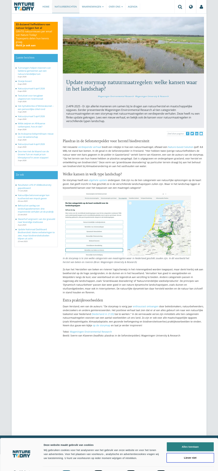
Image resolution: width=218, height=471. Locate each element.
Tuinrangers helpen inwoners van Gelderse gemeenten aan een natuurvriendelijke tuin (34, 70)
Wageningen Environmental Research (116, 96)
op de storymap (101, 325)
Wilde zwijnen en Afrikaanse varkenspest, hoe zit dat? (31, 125)
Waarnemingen (93, 6)
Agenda (132, 6)
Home (45, 6)
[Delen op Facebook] (187, 133)
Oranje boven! (25, 81)
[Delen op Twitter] (192, 133)
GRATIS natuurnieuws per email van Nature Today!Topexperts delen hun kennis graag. (34, 38)
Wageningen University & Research (152, 96)
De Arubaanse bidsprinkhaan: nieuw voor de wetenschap (35, 135)
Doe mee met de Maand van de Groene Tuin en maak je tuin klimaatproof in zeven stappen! (33, 154)
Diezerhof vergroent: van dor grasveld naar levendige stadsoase (36, 221)
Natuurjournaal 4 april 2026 (31, 144)
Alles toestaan (190, 438)
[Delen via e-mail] (201, 133)
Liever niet (190, 449)
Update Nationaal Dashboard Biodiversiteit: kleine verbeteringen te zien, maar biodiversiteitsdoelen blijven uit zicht (36, 234)
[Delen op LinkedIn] (196, 133)
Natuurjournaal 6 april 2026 (31, 88)
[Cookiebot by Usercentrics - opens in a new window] (21, 464)
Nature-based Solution (180, 147)
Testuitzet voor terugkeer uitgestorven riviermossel (30, 97)
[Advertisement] (133, 369)
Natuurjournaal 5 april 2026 (31, 116)
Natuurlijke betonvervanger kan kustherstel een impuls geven (33, 197)
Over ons (116, 6)
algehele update (98, 180)
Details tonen (180, 464)
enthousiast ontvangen (146, 306)
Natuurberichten (66, 6)
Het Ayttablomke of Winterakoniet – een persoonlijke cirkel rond (36, 107)
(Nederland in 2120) (103, 314)
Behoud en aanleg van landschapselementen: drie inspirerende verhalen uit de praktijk (36, 208)
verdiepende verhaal (89, 147)
